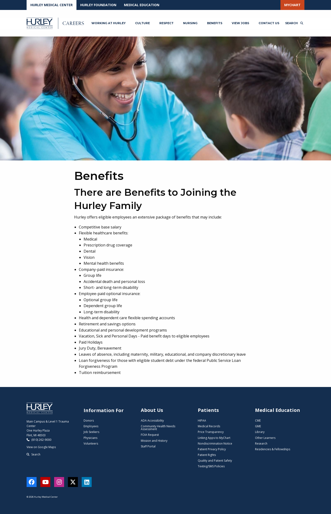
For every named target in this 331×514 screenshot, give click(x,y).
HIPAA (202, 420)
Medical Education (141, 5)
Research (261, 443)
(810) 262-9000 (39, 440)
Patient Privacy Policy (212, 449)
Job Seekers (91, 432)
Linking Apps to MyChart (214, 438)
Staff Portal (148, 446)
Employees (91, 426)
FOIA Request (150, 435)
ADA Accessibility (152, 420)
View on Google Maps (41, 447)
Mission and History (154, 441)
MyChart (292, 5)
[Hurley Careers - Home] (56, 23)
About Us (152, 410)
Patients (208, 410)
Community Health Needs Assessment (158, 427)
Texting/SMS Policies (211, 466)
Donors (89, 420)
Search (33, 454)
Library (260, 432)
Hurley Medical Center (51, 5)
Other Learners (265, 438)
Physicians (90, 438)
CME (258, 420)
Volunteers (91, 443)
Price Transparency (211, 432)
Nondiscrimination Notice (215, 443)
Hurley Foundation (98, 5)
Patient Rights (207, 455)
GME (258, 426)
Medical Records (209, 426)
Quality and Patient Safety (215, 461)
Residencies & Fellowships (272, 449)
